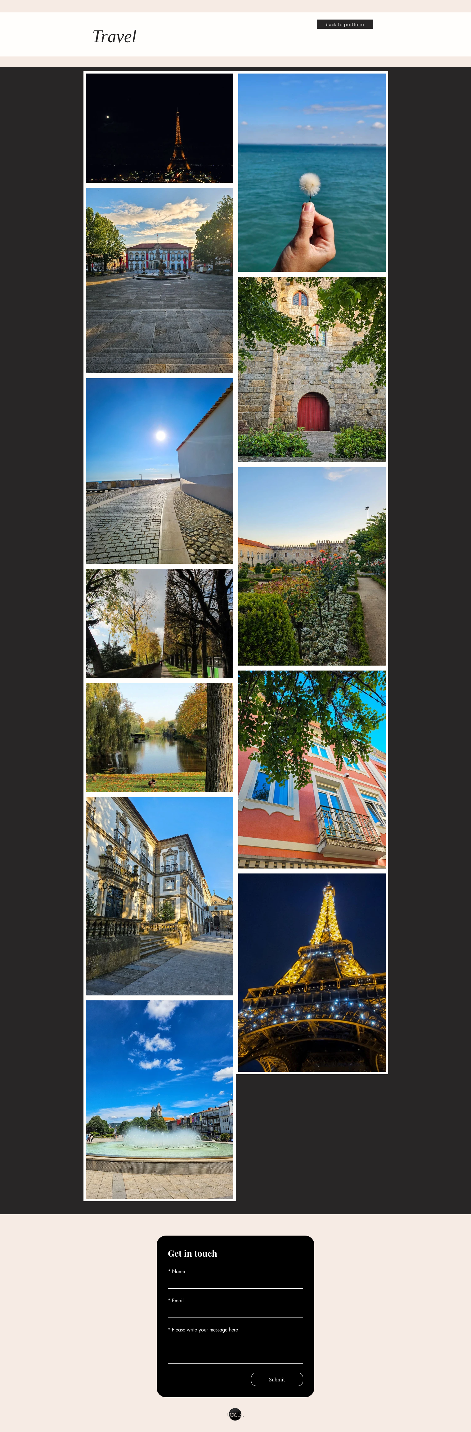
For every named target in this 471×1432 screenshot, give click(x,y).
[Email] (233, 1312)
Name (176, 1271)
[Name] (233, 1282)
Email (176, 1301)
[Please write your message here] (235, 1349)
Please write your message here (203, 1330)
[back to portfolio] (345, 24)
